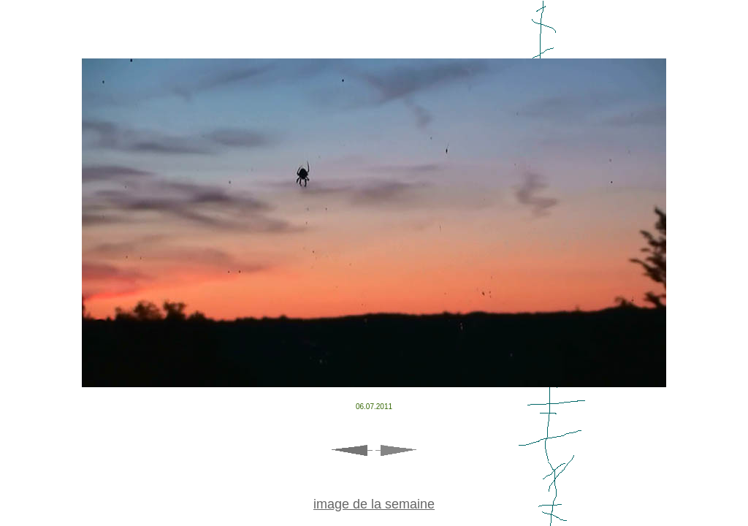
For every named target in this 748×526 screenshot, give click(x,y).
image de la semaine (374, 504)
